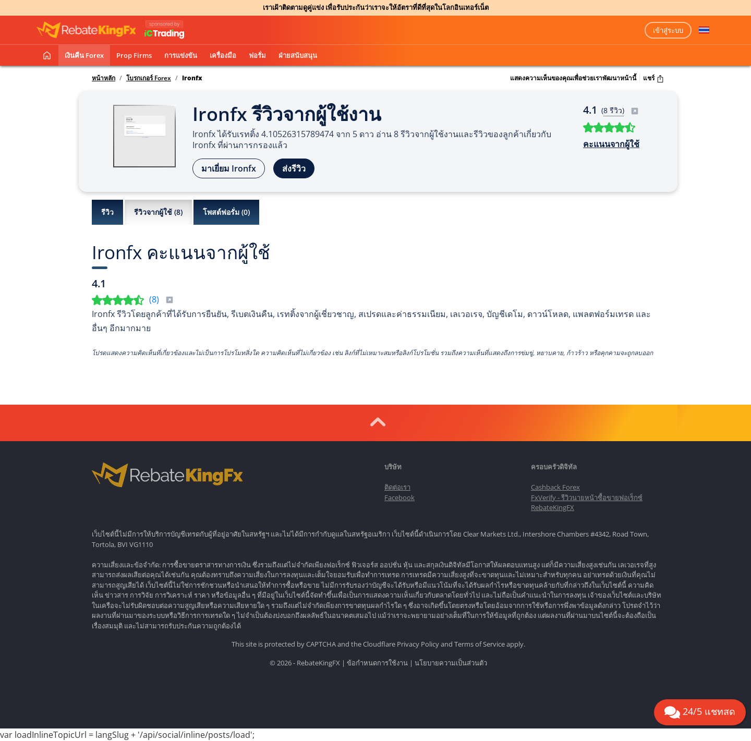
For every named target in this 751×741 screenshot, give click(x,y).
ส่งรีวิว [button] (294, 168)
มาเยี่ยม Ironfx (228, 168)
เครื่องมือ (223, 55)
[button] (704, 30)
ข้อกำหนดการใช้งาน (377, 662)
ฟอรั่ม (257, 55)
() (161, 299)
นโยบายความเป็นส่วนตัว (451, 662)
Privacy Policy (418, 644)
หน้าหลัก (103, 78)
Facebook (399, 497)
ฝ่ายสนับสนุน (297, 55)
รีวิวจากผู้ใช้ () (158, 212)
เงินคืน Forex (84, 55)
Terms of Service (479, 644)
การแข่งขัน (180, 55)
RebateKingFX (552, 507)
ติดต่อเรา (397, 487)
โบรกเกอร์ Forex (148, 78)
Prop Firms (134, 55)
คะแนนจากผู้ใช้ (611, 144)
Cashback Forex (555, 487)
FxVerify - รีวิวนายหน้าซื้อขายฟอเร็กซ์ (587, 497)
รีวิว (107, 212)
